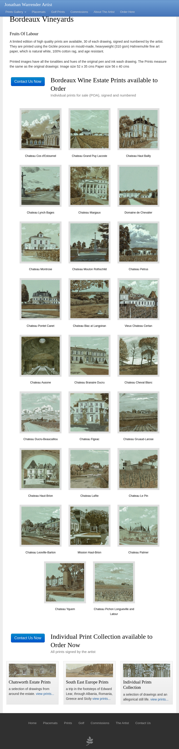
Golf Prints (58, 12)
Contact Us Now (27, 81)
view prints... (45, 694)
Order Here (127, 12)
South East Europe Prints (87, 682)
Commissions (79, 12)
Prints (68, 723)
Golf (81, 723)
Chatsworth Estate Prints (30, 682)
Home (32, 723)
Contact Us (143, 723)
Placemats (39, 12)
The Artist (122, 723)
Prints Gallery (16, 12)
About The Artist (104, 12)
